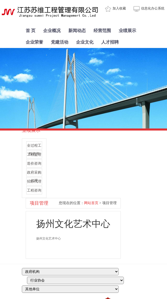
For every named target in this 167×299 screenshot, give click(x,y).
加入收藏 (115, 9)
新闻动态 (77, 30)
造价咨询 (34, 163)
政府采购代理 (34, 177)
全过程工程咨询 (34, 150)
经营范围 (102, 30)
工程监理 (34, 154)
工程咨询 (34, 190)
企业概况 (52, 30)
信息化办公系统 (149, 9)
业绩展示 (127, 30)
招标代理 (34, 181)
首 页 (30, 30)
